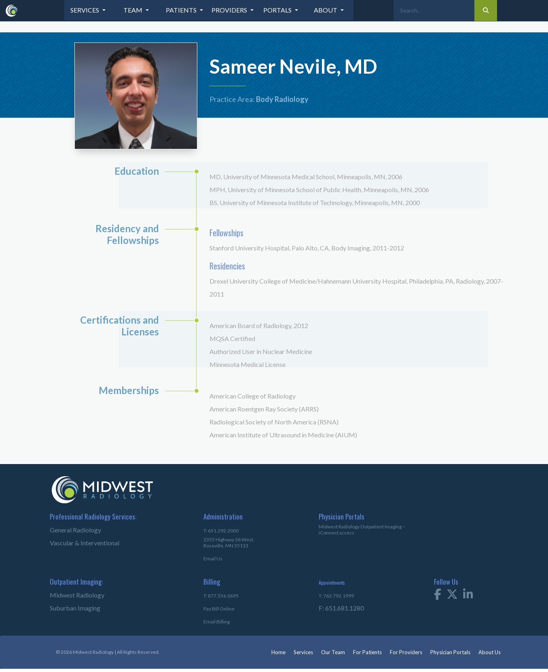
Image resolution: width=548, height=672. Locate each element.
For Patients (367, 652)
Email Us (212, 558)
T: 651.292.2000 (221, 531)
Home (278, 652)
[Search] (434, 10)
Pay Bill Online (219, 609)
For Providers (406, 652)
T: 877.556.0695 (221, 596)
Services (303, 652)
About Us (489, 652)
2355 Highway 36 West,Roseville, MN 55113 (228, 542)
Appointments (332, 582)
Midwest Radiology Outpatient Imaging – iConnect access (362, 530)
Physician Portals (450, 652)
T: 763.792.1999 (336, 596)
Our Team (333, 652)
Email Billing (216, 622)
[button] (88, 10)
